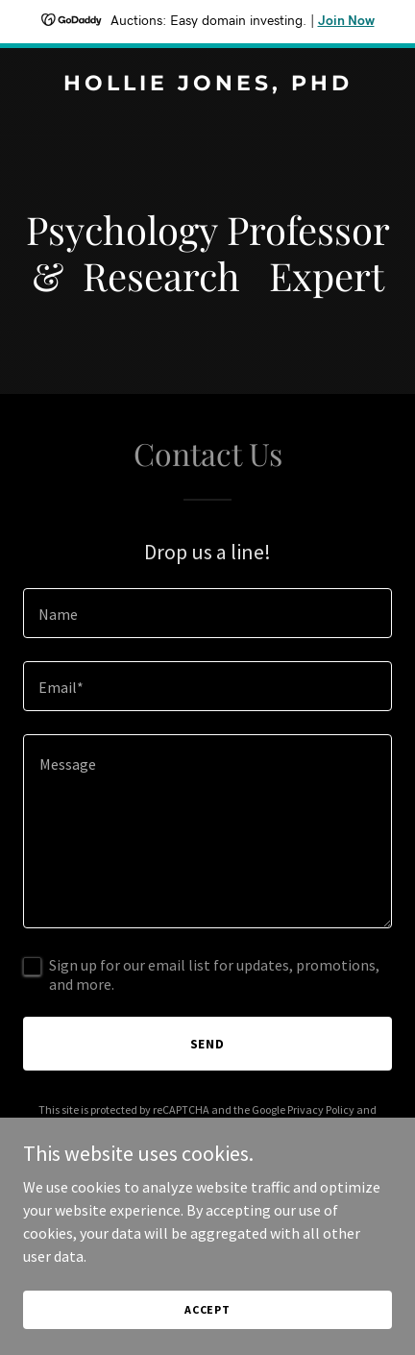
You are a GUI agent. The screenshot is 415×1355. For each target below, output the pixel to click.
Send (208, 1043)
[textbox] (207, 613)
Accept (207, 1309)
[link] (207, 84)
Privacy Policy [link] (320, 1109)
